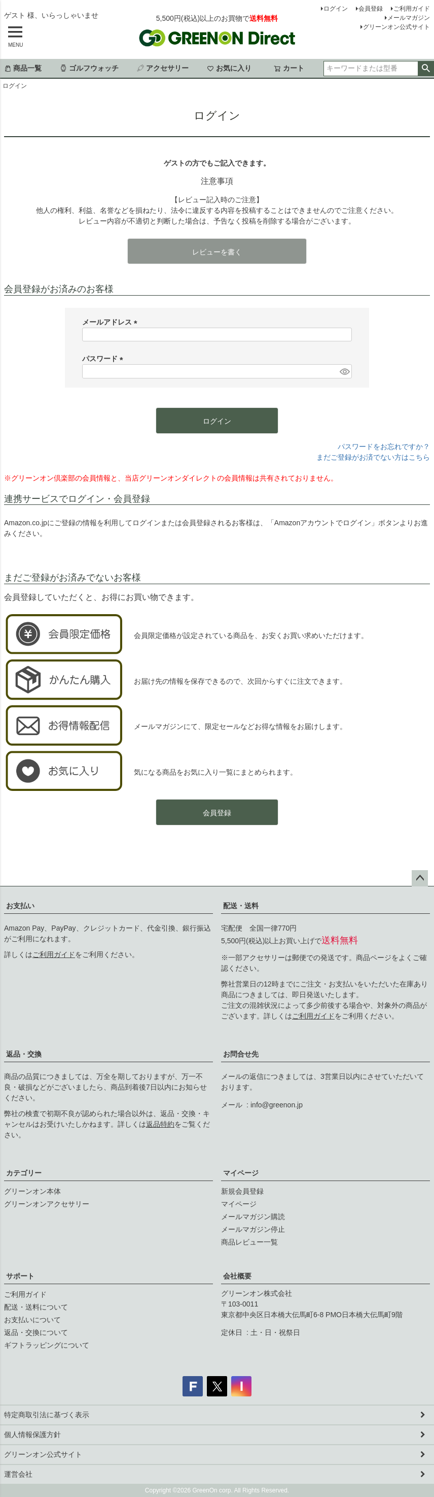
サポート (20, 1276)
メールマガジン (408, 17)
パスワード (104, 359)
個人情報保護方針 (32, 1434)
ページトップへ (420, 878)
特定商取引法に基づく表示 (46, 1415)
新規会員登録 (242, 1191)
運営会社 (18, 1474)
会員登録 (370, 8)
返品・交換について (36, 1332)
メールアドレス (111, 322)
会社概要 (237, 1276)
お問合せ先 (241, 1054)
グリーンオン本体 (32, 1191)
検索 (425, 68)
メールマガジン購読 (253, 1217)
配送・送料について (36, 1307)
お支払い (20, 906)
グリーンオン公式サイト (396, 26)
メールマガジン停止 (253, 1229)
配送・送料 (241, 906)
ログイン (335, 8)
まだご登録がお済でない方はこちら (373, 457)
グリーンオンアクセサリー (46, 1204)
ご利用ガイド (411, 8)
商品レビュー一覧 (249, 1242)
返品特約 (160, 1124)
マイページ (241, 1173)
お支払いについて (32, 1320)
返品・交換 (24, 1054)
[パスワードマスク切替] (344, 371)
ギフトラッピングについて (46, 1345)
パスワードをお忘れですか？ (384, 446)
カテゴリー (24, 1173)
